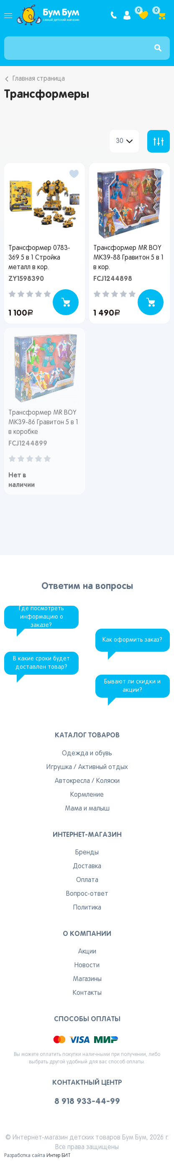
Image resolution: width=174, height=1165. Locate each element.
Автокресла (72, 781)
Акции (87, 952)
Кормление (87, 795)
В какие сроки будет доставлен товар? (41, 663)
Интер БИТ (58, 1155)
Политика (87, 908)
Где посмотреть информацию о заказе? (41, 617)
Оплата (87, 880)
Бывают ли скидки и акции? (132, 686)
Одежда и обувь (87, 754)
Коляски (108, 781)
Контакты (87, 993)
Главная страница (39, 79)
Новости (87, 966)
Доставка (87, 866)
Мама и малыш (87, 809)
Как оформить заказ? (132, 640)
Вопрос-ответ (87, 894)
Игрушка (59, 767)
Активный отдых (103, 767)
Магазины (87, 979)
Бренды (87, 853)
